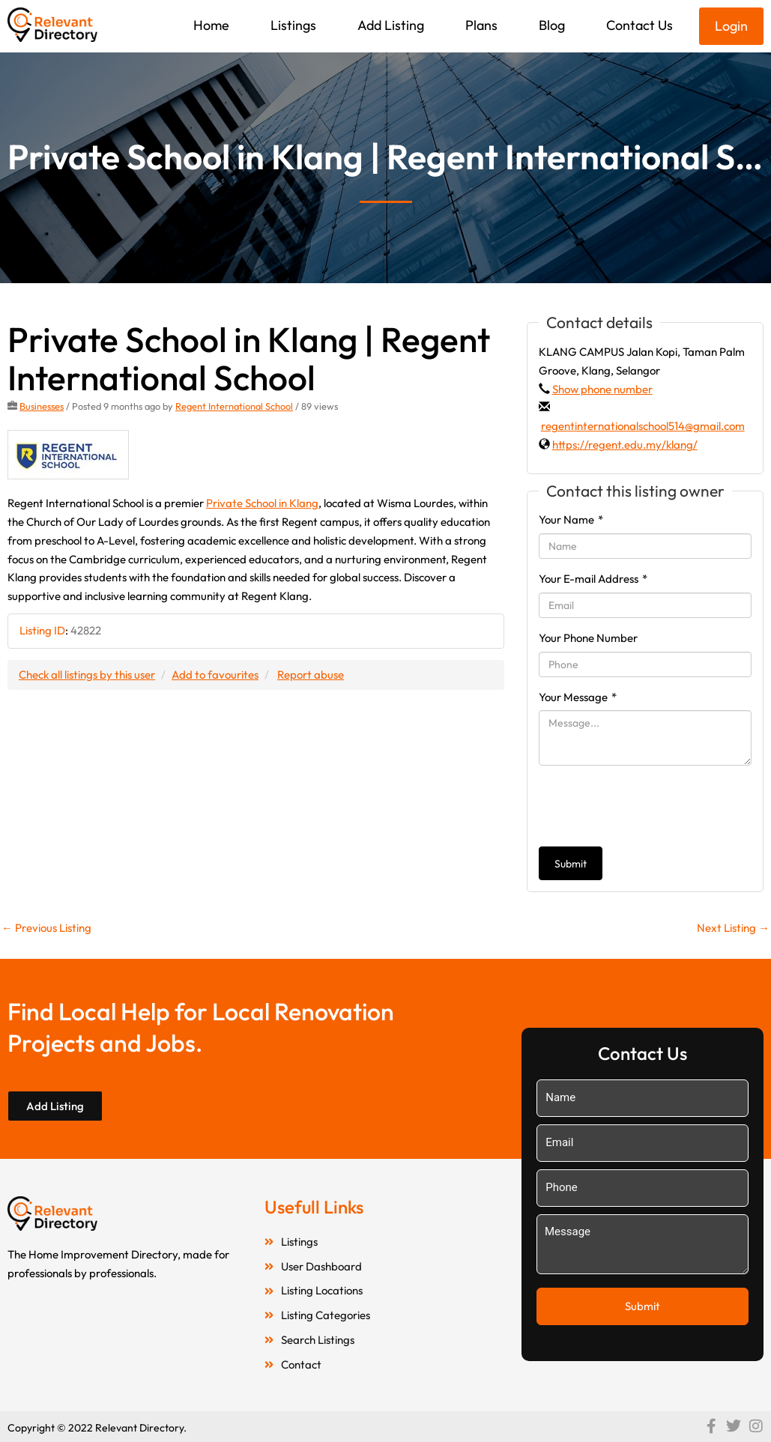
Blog (552, 25)
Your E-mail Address (593, 579)
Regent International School (234, 406)
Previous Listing (46, 928)
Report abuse (310, 674)
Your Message (578, 697)
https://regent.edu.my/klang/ (625, 444)
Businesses (41, 406)
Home (211, 25)
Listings (293, 25)
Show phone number (602, 389)
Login (731, 25)
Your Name (571, 519)
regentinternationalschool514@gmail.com (643, 426)
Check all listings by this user (87, 674)
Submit (570, 863)
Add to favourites (215, 674)
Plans (481, 25)
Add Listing (390, 25)
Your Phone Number (588, 638)
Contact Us (639, 25)
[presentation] (653, 806)
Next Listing (733, 928)
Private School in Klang (262, 503)
